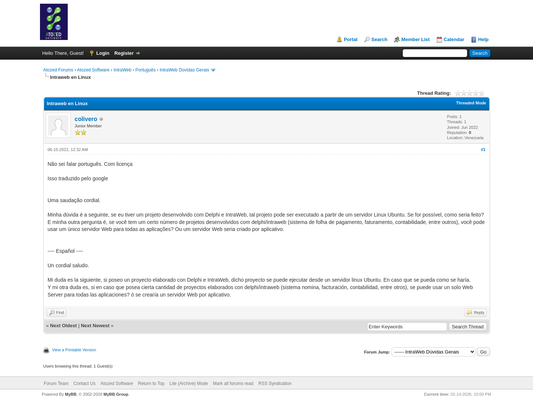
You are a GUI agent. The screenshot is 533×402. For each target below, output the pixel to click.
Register (124, 53)
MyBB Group (116, 394)
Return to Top (151, 383)
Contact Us (84, 383)
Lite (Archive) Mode (189, 383)
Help (483, 39)
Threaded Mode (471, 103)
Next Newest (95, 325)
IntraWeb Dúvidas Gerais (184, 70)
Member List (415, 39)
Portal (351, 39)
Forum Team (56, 383)
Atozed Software (93, 70)
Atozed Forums (58, 70)
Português (145, 70)
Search (379, 39)
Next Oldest (63, 325)
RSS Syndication (275, 383)
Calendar (454, 39)
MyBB (70, 394)
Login (102, 53)
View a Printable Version (74, 350)
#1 (483, 149)
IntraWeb (122, 70)
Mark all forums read (233, 383)
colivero (86, 119)
